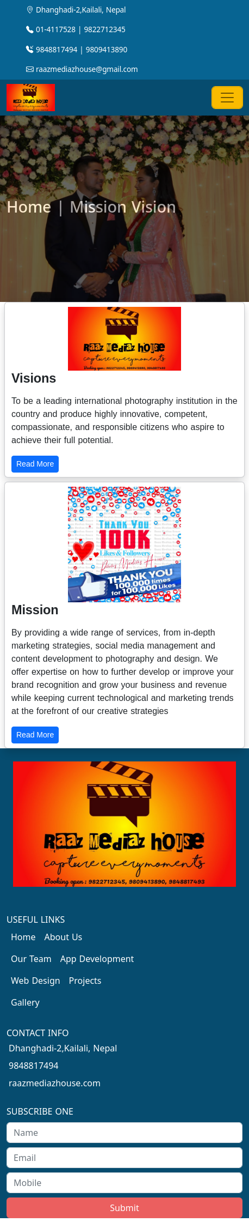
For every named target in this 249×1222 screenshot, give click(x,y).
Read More (35, 463)
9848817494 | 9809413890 (76, 49)
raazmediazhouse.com (55, 1083)
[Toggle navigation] (227, 97)
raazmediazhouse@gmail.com (82, 69)
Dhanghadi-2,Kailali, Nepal (76, 9)
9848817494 (34, 1066)
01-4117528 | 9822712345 (76, 29)
